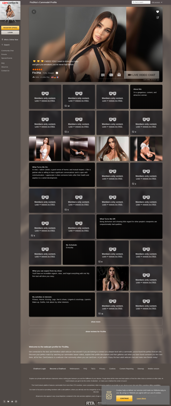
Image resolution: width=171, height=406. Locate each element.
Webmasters (74, 369)
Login (10, 32)
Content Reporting (126, 369)
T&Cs (93, 369)
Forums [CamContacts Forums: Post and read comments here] (4, 54)
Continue (124, 398)
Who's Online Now (11, 40)
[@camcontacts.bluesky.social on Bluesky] (8, 401)
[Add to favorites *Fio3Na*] (157, 11)
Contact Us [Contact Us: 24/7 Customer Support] (5, 71)
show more (95, 322)
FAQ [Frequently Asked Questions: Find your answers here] (2, 63)
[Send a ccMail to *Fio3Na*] (111, 75)
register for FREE (48, 101)
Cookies (112, 369)
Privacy (102, 369)
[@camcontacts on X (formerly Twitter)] (4, 401)
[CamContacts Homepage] (10, 13)
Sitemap (140, 369)
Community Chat (7, 51)
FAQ (85, 369)
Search (6, 45)
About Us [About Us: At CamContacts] (4, 67)
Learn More (141, 398)
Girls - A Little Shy (40, 77)
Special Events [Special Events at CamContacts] (6, 58)
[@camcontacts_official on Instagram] (16, 401)
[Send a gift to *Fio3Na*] (119, 75)
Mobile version (153, 369)
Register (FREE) (10, 28)
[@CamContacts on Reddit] (12, 401)
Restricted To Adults (91, 403)
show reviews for (96, 332)
